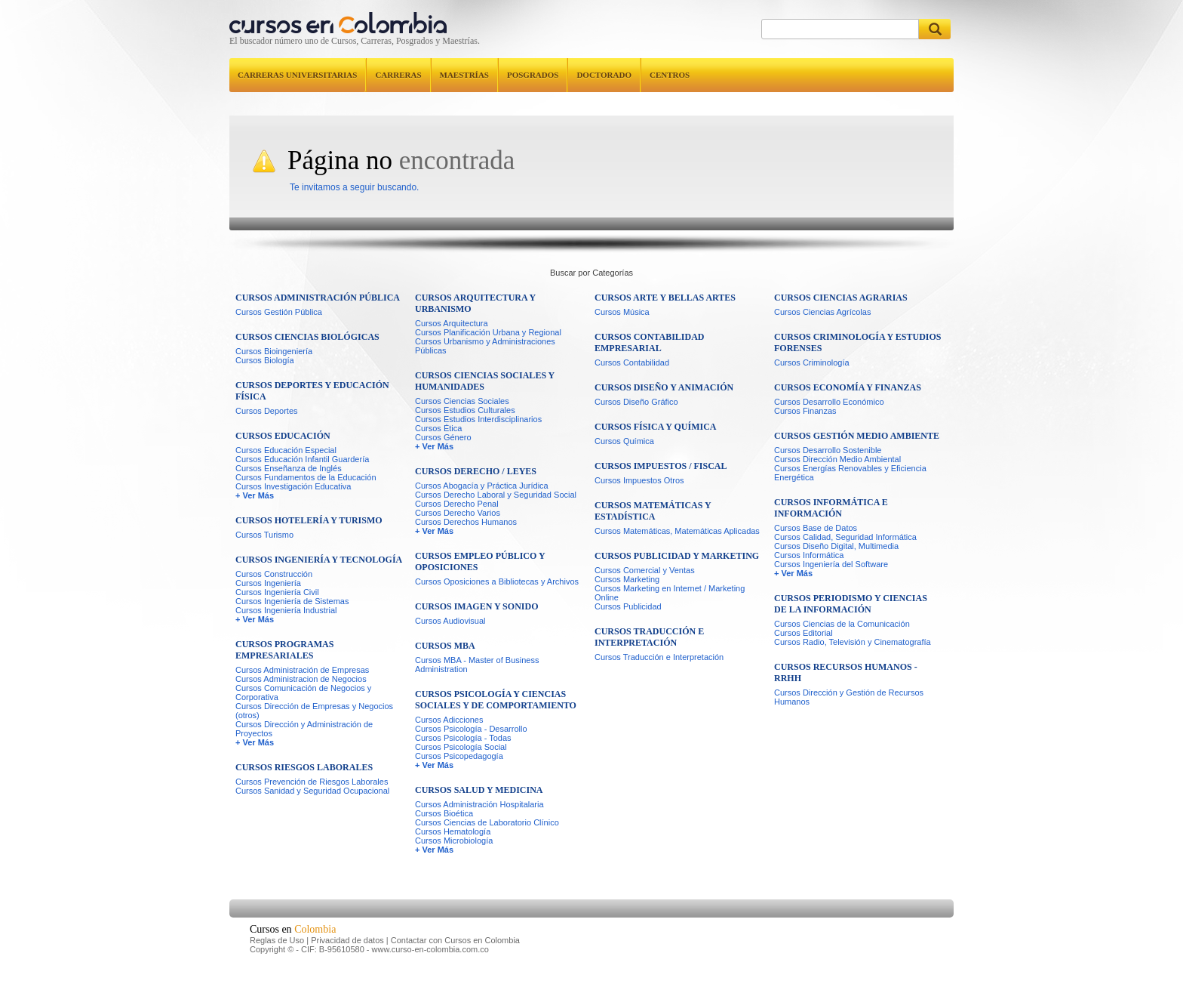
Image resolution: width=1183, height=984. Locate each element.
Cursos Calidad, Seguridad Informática (845, 536)
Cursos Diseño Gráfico (636, 401)
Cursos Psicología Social (461, 746)
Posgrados (532, 74)
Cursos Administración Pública (317, 297)
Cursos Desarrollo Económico (829, 401)
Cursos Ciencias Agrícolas (822, 311)
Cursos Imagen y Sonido (476, 606)
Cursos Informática (808, 555)
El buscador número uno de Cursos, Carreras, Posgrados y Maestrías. (354, 40)
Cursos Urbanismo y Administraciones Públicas (485, 346)
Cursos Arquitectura (451, 323)
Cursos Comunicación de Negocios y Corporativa (303, 692)
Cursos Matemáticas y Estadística (653, 511)
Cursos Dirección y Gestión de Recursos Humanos (848, 697)
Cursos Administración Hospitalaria (479, 804)
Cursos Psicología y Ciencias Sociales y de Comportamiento (495, 700)
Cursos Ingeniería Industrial (286, 610)
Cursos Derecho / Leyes (475, 471)
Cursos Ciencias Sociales (462, 401)
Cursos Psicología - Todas (463, 737)
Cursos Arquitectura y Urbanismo (475, 303)
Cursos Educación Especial (285, 450)
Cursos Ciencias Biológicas (307, 337)
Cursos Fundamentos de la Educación (305, 477)
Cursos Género (443, 437)
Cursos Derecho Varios (457, 512)
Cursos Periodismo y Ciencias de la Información (850, 604)
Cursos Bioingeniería (273, 351)
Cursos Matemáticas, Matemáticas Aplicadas (677, 530)
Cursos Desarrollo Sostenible (827, 450)
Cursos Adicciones (449, 719)
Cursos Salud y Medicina (478, 790)
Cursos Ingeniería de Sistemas (292, 601)
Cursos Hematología (452, 831)
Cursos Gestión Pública (278, 311)
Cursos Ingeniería (268, 583)
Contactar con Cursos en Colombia (455, 940)
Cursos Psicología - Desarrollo (471, 728)
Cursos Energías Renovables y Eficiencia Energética (850, 473)
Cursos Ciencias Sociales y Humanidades (485, 381)
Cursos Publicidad (628, 606)
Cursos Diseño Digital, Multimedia (836, 546)
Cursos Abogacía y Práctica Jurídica (481, 485)
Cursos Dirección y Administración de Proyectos (304, 729)
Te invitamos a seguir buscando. (354, 187)
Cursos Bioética (444, 813)
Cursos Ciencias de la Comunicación (842, 623)
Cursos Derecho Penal (457, 503)
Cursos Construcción (273, 573)
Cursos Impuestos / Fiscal (661, 466)
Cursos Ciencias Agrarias (841, 297)
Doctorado (603, 74)
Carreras (398, 74)
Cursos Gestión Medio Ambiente (856, 435)
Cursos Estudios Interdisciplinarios (478, 419)
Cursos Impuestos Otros (639, 480)
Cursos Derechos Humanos (466, 521)
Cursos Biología (264, 360)
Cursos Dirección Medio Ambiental (837, 459)
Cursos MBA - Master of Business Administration (477, 664)
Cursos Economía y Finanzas (847, 387)
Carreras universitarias (297, 74)
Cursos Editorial (803, 632)
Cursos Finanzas (805, 410)
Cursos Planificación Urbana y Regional (488, 332)
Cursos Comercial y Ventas (645, 570)
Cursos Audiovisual (450, 620)
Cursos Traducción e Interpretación (649, 637)
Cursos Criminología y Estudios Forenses (858, 342)
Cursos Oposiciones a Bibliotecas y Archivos (497, 581)
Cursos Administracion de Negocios (301, 678)
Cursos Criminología (812, 362)
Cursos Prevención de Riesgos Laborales (311, 781)
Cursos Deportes (266, 410)
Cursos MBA (445, 645)
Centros (670, 74)
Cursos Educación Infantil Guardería (302, 459)
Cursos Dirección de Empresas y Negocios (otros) (314, 711)
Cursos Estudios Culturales (465, 410)
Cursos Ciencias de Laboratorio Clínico (487, 822)
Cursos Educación (282, 435)
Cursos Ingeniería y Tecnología (318, 559)
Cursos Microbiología (454, 840)
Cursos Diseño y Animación (664, 387)
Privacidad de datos (347, 940)
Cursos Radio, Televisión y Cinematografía (852, 641)
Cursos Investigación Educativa (294, 486)
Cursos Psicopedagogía (459, 755)
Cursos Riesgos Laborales (304, 767)
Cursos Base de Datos (815, 527)
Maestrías (464, 74)
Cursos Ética (438, 428)
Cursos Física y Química (655, 426)
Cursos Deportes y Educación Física (312, 391)
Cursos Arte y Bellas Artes (665, 297)
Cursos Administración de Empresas (302, 669)
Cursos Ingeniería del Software (831, 564)
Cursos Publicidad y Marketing (677, 556)
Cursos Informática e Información (831, 508)
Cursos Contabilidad (632, 362)
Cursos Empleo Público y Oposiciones (480, 561)
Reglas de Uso (277, 940)
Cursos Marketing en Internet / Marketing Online (670, 593)
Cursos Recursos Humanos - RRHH (845, 672)
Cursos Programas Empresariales (284, 650)
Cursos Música (622, 311)
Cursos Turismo (264, 534)
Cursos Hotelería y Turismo (309, 520)
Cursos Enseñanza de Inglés (288, 468)
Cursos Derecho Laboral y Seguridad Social (495, 494)
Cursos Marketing (627, 579)
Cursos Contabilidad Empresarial (649, 342)
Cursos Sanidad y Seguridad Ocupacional (312, 790)
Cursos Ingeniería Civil (277, 592)
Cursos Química (624, 441)
